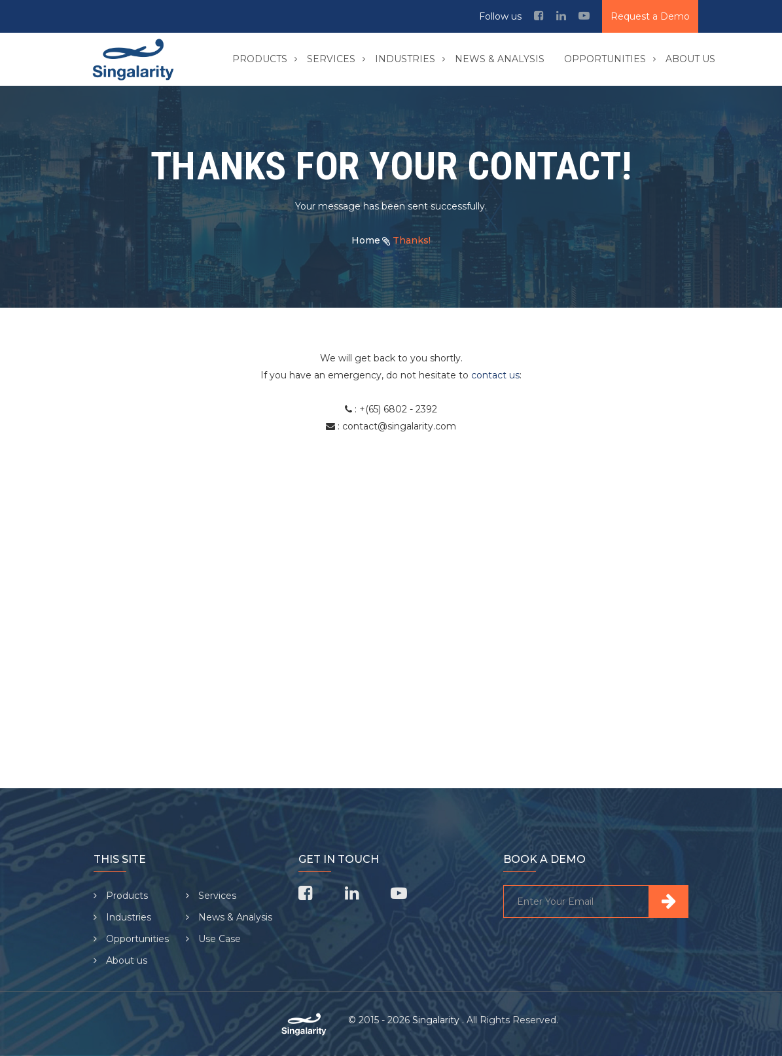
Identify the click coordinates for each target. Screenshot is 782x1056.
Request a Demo (650, 16)
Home (365, 240)
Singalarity (437, 1020)
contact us (495, 375)
